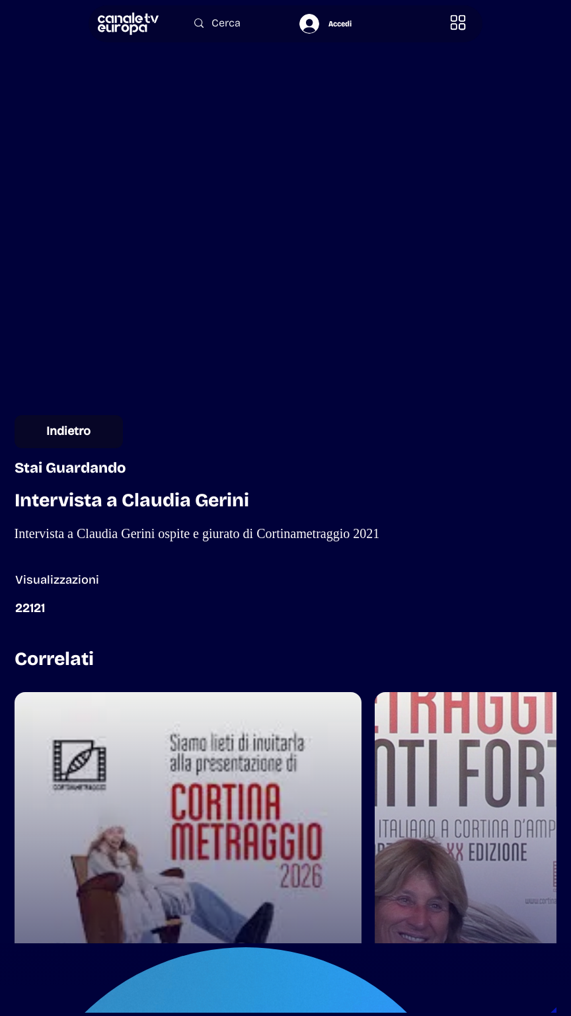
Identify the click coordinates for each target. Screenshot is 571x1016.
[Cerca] (233, 23)
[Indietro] (69, 431)
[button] (458, 23)
